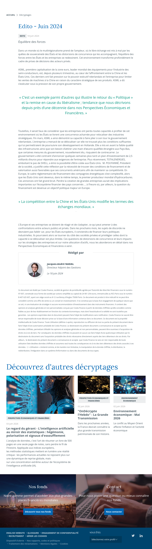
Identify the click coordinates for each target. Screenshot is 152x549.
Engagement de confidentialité (60, 532)
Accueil (10, 15)
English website (15, 532)
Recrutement (16, 536)
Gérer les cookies (37, 536)
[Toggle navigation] (147, 5)
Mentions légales (48, 543)
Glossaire (33, 532)
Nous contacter (114, 511)
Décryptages (25, 15)
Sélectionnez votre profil (103, 539)
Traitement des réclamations (23, 543)
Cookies (64, 543)
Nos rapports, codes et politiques (43, 540)
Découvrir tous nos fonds (38, 511)
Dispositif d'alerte (15, 540)
